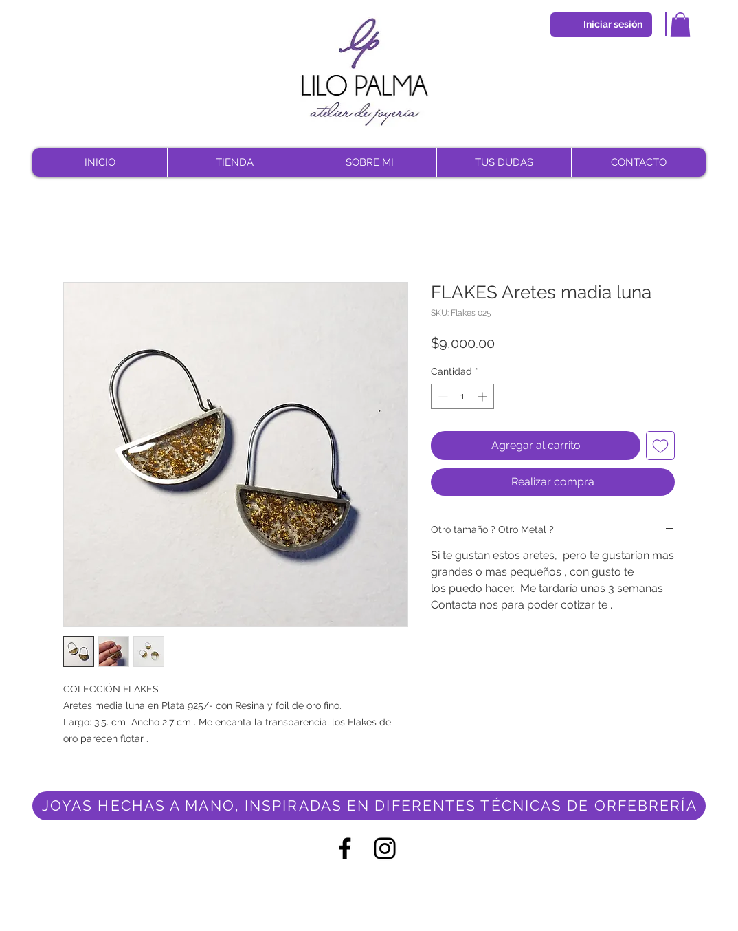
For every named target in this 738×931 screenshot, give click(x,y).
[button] (680, 24)
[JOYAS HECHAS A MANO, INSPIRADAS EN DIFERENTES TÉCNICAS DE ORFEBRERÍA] (369, 805)
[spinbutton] (462, 396)
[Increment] (483, 396)
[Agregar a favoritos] (660, 445)
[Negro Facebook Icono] (345, 848)
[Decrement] (441, 396)
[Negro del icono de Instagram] (384, 848)
